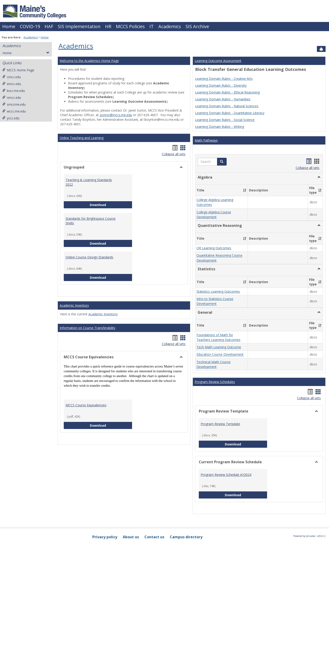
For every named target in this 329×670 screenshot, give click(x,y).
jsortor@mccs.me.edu (116, 115)
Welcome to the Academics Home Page (89, 61)
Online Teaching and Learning (81, 138)
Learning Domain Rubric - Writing (219, 126)
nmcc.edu (11, 97)
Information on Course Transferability (87, 328)
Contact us (154, 536)
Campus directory (186, 536)
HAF (49, 26)
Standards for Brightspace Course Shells (91, 220)
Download (111, 204)
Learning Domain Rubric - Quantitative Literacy (229, 113)
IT (151, 26)
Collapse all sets (174, 154)
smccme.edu (14, 104)
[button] (222, 162)
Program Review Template (220, 424)
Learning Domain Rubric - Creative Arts (224, 78)
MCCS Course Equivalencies (86, 405)
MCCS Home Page (18, 70)
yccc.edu (10, 118)
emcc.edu (11, 84)
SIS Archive (197, 26)
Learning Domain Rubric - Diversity (221, 85)
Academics (169, 26)
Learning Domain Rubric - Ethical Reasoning (227, 92)
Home (8, 26)
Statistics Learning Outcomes (218, 291)
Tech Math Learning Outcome (218, 347)
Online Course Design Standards (89, 257)
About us (131, 536)
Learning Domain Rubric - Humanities (222, 99)
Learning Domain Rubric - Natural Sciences (226, 106)
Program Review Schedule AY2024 (226, 474)
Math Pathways (206, 140)
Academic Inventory (74, 305)
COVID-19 (30, 26)
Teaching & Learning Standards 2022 (89, 182)
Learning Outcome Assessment (218, 61)
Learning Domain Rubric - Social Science (225, 120)
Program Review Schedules (215, 382)
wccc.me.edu (14, 111)
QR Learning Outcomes (213, 248)
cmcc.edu (11, 77)
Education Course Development (220, 354)
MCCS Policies (130, 26)
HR (108, 26)
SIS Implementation (79, 26)
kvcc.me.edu (13, 90)
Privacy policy (104, 536)
